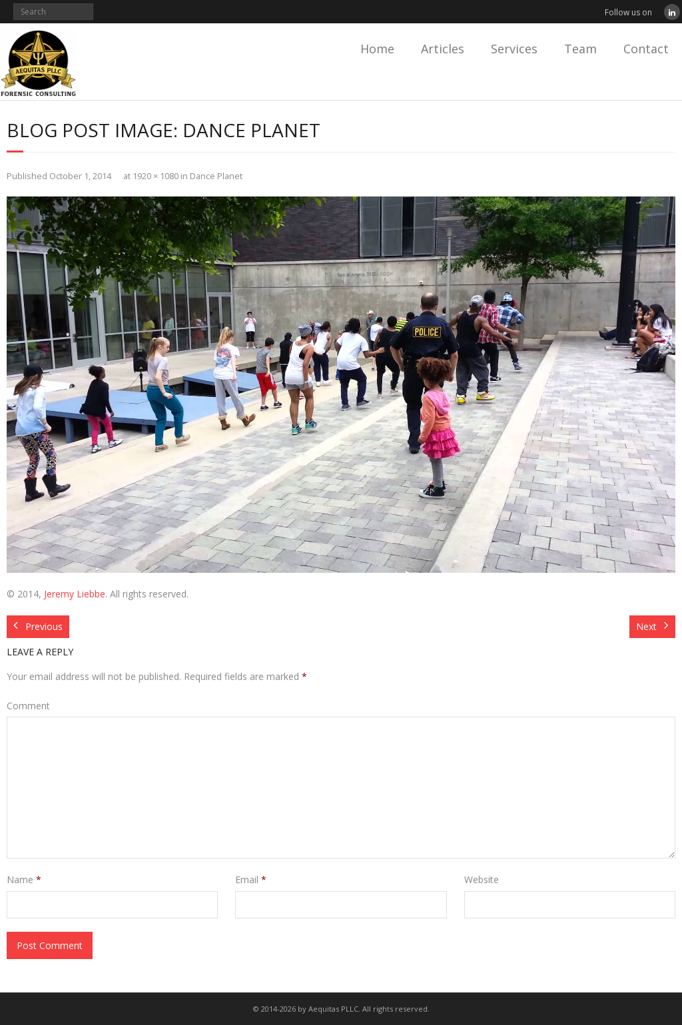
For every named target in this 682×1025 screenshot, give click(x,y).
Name (24, 879)
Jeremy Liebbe (74, 593)
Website (481, 879)
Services (514, 49)
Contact (646, 49)
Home (377, 49)
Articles (442, 49)
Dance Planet (216, 176)
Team (580, 49)
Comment (28, 705)
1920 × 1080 (155, 176)
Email (250, 879)
